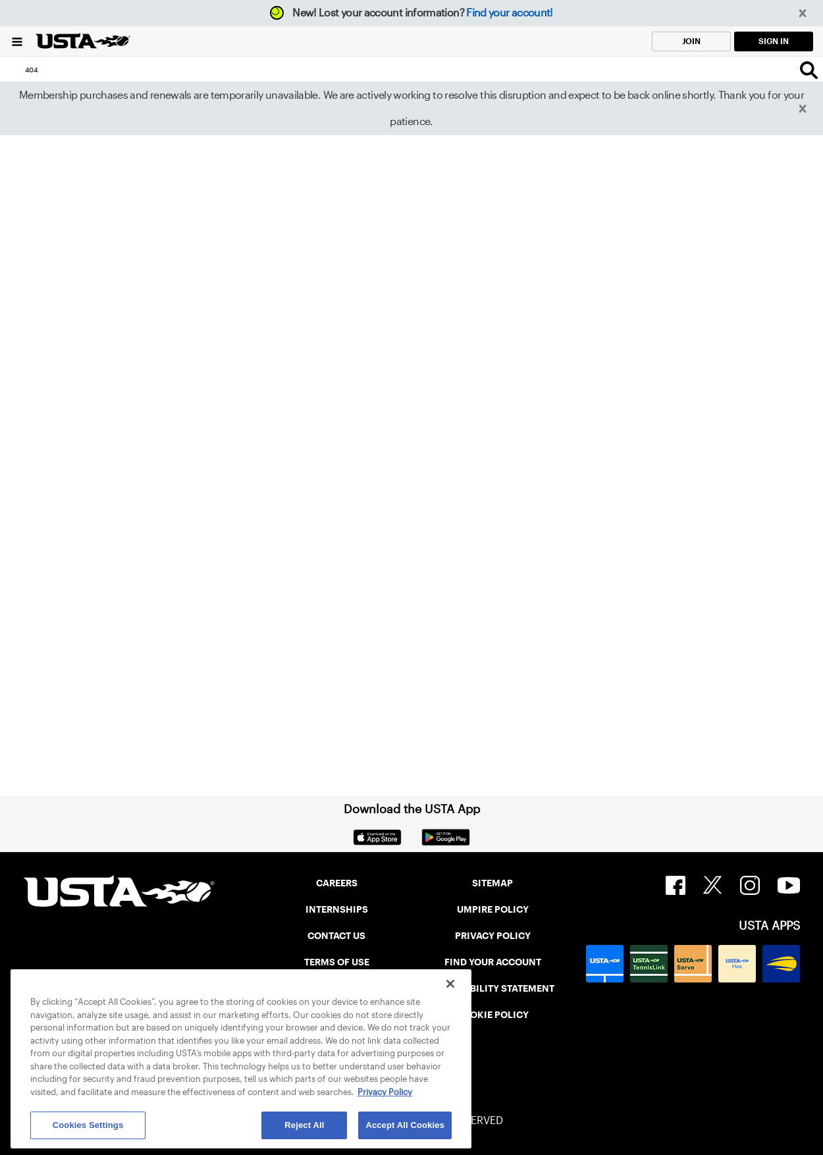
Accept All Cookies (404, 1125)
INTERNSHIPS (336, 909)
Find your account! (509, 12)
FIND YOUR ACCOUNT (492, 962)
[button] (803, 13)
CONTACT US (336, 935)
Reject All (304, 1125)
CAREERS (337, 883)
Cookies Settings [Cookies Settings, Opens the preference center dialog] (88, 1125)
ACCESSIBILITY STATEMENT (492, 988)
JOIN (691, 41)
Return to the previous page (122, 500)
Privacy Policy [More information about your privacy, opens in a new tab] (385, 1092)
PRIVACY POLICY (493, 935)
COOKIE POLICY (492, 1014)
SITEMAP (492, 883)
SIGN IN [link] (773, 41)
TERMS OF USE (336, 962)
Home (46, 661)
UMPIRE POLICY (493, 909)
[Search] (809, 70)
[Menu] (17, 41)
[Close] (450, 983)
